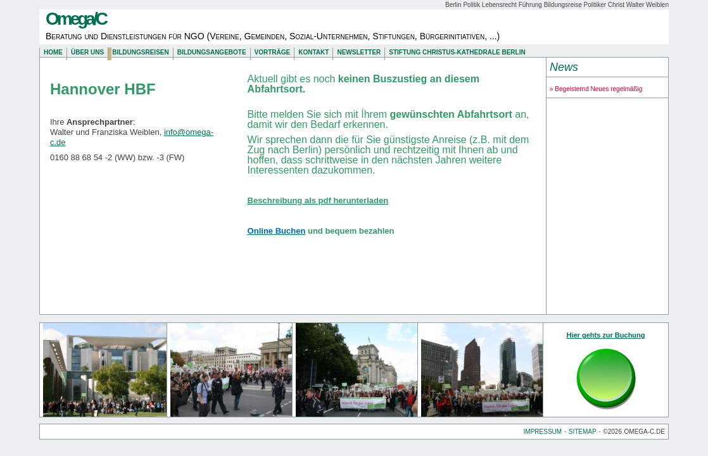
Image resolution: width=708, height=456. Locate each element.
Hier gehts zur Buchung (605, 335)
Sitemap (583, 431)
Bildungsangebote (211, 52)
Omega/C (76, 18)
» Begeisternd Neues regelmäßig (596, 89)
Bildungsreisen (140, 52)
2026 (615, 431)
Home (53, 52)
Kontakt (313, 52)
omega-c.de (644, 431)
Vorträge (273, 52)
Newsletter (359, 52)
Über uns (87, 52)
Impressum (543, 431)
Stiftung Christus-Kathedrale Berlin (457, 52)
